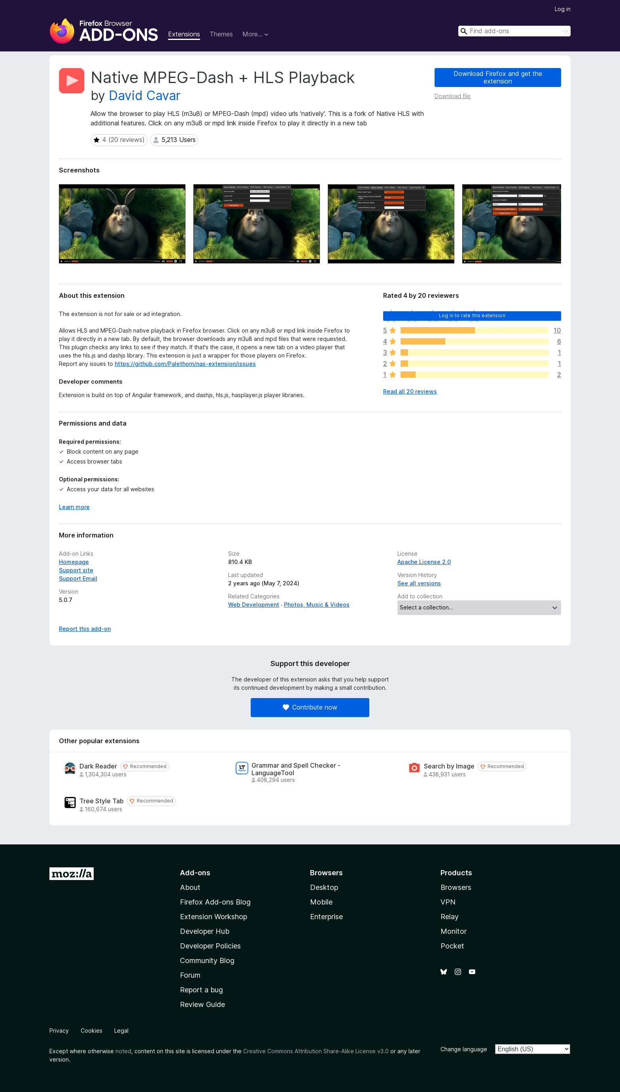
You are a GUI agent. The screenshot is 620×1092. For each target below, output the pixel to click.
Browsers (455, 887)
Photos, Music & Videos (317, 604)
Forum (190, 975)
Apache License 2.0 (424, 561)
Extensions (184, 34)
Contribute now (310, 707)
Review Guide (202, 1004)
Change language (463, 1049)
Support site (76, 570)
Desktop (324, 887)
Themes (221, 34)
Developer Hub (204, 931)
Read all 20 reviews (410, 391)
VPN (448, 902)
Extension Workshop (213, 916)
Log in (563, 9)
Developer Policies (210, 946)
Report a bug (201, 990)
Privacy (59, 1030)
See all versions (419, 583)
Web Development (253, 604)
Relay (449, 916)
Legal (121, 1030)
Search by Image (449, 766)
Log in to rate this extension (472, 315)
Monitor (453, 931)
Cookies (91, 1030)
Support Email (78, 578)
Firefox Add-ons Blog (215, 902)
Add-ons (195, 873)
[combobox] (514, 31)
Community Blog (207, 960)
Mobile (321, 902)
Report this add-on (85, 628)
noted (123, 1051)
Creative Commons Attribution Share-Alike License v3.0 (316, 1051)
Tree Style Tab (101, 801)
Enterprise (326, 916)
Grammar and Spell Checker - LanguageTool (295, 769)
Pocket (452, 946)
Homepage (74, 561)
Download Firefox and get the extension (498, 77)
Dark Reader (98, 766)
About (190, 887)
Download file (453, 96)
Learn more (74, 506)
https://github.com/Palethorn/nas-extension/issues (185, 363)
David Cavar (145, 95)
